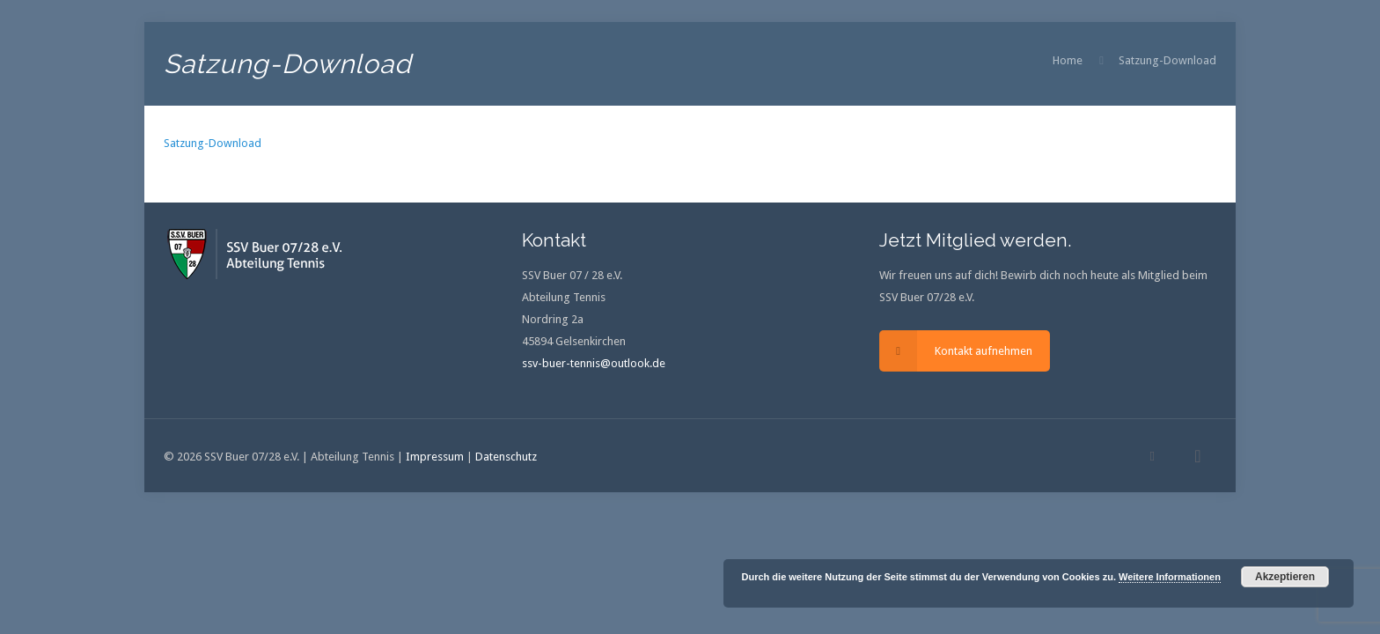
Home (1068, 60)
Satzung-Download (1167, 60)
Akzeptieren (1285, 577)
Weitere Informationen (1170, 576)
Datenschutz (506, 456)
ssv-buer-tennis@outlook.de (593, 363)
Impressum (435, 456)
